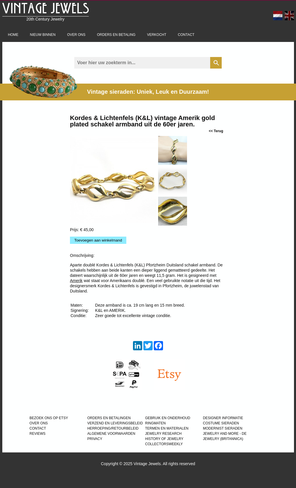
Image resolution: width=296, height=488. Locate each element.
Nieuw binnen (43, 35)
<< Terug (216, 131)
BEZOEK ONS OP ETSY (48, 418)
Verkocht (156, 35)
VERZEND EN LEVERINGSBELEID (115, 423)
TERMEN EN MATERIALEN (166, 428)
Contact (186, 35)
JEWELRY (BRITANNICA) (223, 439)
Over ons (76, 35)
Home (13, 35)
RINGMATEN (155, 423)
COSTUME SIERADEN (221, 423)
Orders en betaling (116, 35)
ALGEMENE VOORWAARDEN (111, 434)
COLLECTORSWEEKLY (164, 444)
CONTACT (37, 428)
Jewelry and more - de (225, 434)
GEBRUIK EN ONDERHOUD (167, 418)
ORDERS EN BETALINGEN (109, 418)
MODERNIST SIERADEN (222, 428)
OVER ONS (38, 423)
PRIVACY (94, 439)
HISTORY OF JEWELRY (164, 439)
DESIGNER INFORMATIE (223, 418)
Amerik (76, 280)
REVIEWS (37, 434)
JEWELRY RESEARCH (163, 434)
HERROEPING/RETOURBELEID (112, 428)
